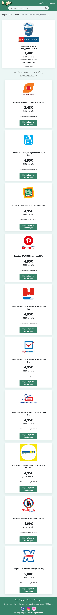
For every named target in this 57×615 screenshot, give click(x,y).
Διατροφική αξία (28, 62)
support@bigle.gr (46, 604)
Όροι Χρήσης (19, 600)
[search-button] (46, 8)
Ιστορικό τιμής (28, 66)
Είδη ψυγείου (14, 15)
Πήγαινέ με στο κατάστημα (28, 123)
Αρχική (4, 15)
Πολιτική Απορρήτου (34, 600)
